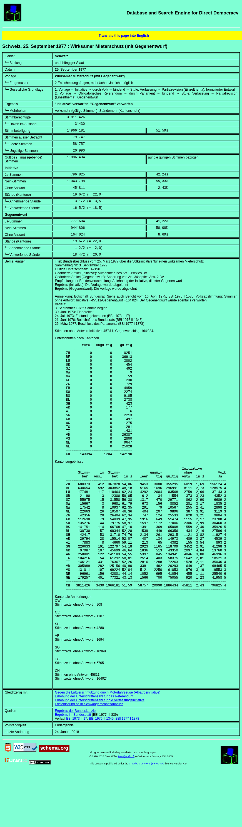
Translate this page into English (124, 36)
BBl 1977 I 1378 (127, 769)
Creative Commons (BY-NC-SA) (146, 814)
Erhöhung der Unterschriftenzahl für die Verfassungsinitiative (99, 751)
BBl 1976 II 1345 (101, 769)
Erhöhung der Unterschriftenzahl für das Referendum (94, 747)
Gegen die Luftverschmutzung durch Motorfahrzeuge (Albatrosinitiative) (107, 743)
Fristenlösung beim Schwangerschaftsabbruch (89, 755)
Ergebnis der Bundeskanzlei (75, 762)
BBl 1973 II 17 (76, 769)
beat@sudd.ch (126, 807)
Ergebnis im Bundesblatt (73, 765)
